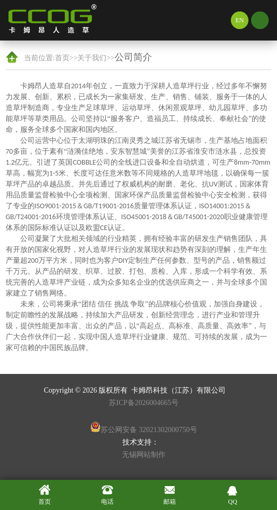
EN (240, 20)
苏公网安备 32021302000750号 (143, 428)
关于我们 (91, 58)
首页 (62, 58)
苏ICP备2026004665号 (143, 403)
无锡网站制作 (143, 455)
